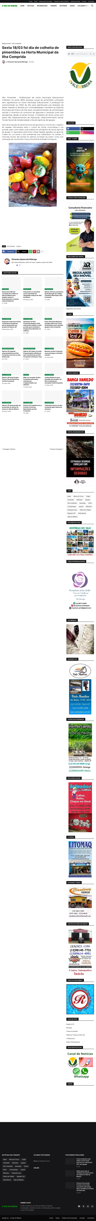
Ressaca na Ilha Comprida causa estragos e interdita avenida (53, 353)
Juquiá (81, 506)
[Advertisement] (48, 26)
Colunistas (91, 1)
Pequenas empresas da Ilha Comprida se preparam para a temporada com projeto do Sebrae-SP (11, 324)
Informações (42, 6)
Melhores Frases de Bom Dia (75, 1035)
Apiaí (69, 496)
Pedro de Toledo (85, 510)
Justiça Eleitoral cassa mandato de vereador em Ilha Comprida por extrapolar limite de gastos (54, 380)
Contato (84, 1)
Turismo (53, 6)
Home (30, 1)
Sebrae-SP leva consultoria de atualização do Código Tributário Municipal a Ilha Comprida (54, 294)
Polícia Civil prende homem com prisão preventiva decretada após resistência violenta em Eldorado (85, 1186)
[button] (87, 6)
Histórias (63, 6)
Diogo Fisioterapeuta (73, 1042)
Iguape (87, 500)
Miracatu (89, 506)
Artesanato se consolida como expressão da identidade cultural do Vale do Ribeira (32, 294)
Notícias (30, 6)
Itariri (90, 503)
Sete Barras (82, 513)
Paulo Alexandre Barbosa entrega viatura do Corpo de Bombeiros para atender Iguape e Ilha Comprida (54, 324)
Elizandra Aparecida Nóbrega (24, 259)
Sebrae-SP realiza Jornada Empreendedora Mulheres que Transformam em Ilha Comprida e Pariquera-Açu (32, 354)
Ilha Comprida (16, 43)
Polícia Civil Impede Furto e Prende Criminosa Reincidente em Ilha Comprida (32, 408)
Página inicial (6, 43)
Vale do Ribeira (72, 517)
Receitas (69, 1028)
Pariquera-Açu (72, 510)
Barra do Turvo (78, 496)
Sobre (35, 1)
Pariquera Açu (16, 1173)
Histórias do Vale (75, 1)
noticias (18, 246)
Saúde (72, 6)
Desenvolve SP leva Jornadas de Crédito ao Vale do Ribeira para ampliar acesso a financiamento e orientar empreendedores (10, 296)
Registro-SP (71, 513)
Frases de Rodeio (72, 1031)
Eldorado (79, 500)
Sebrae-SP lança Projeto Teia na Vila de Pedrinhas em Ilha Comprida (10, 379)
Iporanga (82, 503)
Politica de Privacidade (45, 1)
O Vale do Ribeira (15, 1218)
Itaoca (26, 1166)
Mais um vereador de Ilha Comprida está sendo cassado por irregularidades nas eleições (31, 381)
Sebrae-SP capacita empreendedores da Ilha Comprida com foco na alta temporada (11, 354)
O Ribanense (70, 1038)
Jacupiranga (72, 506)
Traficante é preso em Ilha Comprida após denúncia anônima (53, 407)
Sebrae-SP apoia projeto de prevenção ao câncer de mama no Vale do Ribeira (11, 407)
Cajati (88, 496)
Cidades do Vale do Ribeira (61, 1)
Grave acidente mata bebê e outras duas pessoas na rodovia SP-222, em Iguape (84, 1161)
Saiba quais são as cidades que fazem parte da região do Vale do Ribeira (84, 1173)
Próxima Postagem (56, 449)
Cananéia (71, 500)
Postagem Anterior (9, 449)
